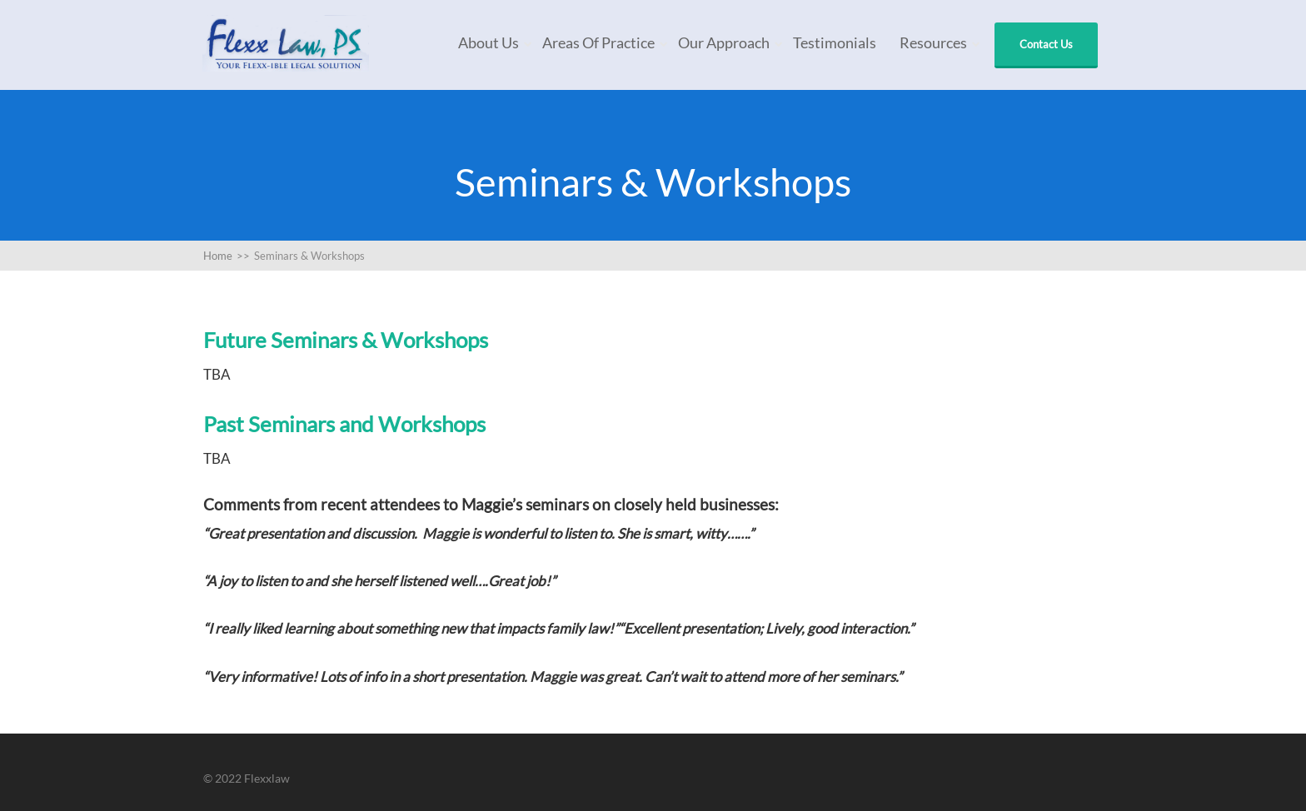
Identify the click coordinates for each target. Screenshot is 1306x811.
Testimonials (834, 42)
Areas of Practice (598, 42)
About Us (488, 42)
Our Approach (724, 42)
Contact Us (1046, 44)
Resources (933, 42)
